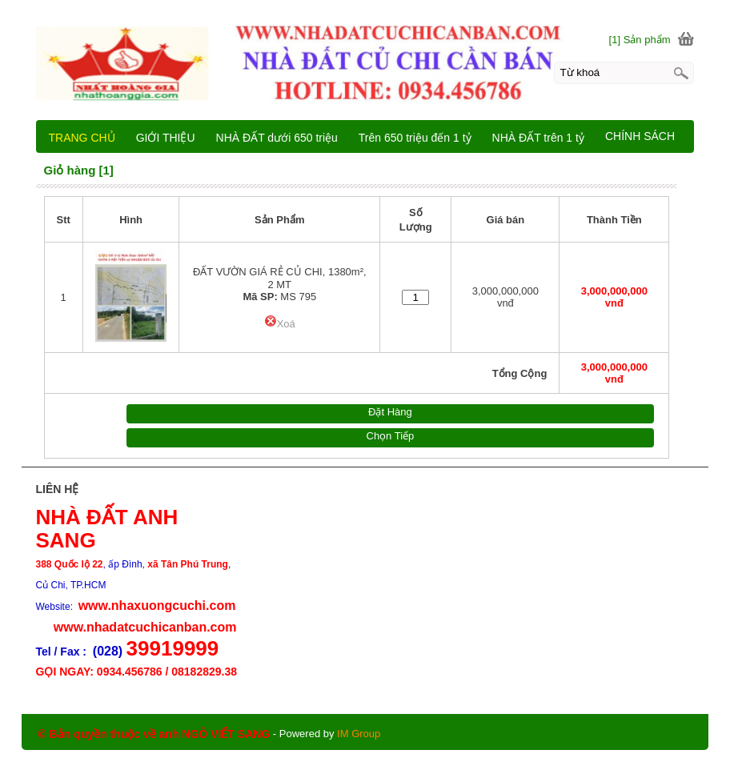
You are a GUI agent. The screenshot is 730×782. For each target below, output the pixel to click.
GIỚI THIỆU (165, 137)
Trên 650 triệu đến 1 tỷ (415, 137)
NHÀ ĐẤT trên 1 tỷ (538, 137)
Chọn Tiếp (391, 436)
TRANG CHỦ (82, 137)
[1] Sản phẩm (640, 40)
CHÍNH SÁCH (640, 136)
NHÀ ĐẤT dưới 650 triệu (277, 137)
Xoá (279, 324)
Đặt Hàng (390, 412)
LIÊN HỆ (626, 169)
